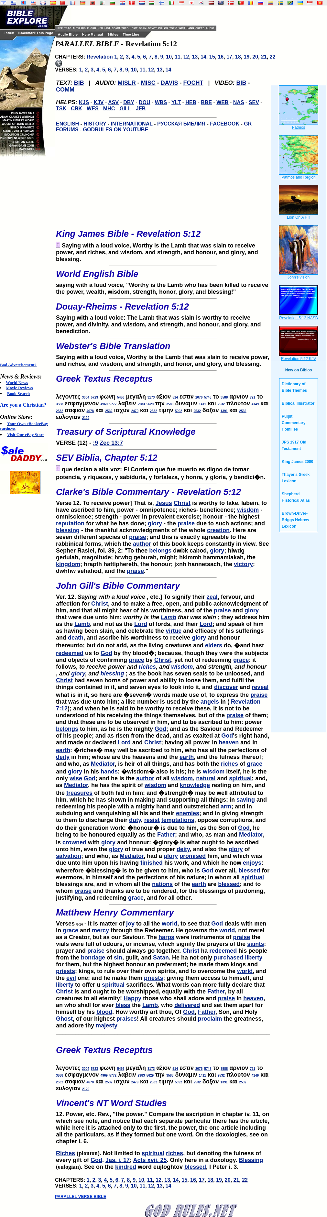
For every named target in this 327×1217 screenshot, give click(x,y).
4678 (90, 411)
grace (136, 660)
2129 (85, 418)
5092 (178, 411)
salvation (68, 856)
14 (203, 57)
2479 (134, 411)
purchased (228, 957)
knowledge (195, 785)
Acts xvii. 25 (150, 1160)
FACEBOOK (224, 123)
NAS (238, 102)
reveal (260, 687)
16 (220, 57)
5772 (112, 404)
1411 (202, 404)
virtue (173, 631)
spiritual (240, 778)
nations (162, 884)
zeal (212, 597)
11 (177, 57)
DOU (144, 102)
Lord (140, 624)
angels (210, 701)
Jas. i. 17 (117, 1160)
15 (212, 57)
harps (166, 937)
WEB (222, 102)
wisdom (248, 510)
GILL (125, 108)
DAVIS (169, 83)
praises (126, 1018)
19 (247, 57)
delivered (187, 1005)
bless (122, 1005)
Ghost (64, 1018)
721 (252, 397)
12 (186, 57)
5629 (150, 404)
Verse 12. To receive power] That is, (163, 495)
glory (155, 523)
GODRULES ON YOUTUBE (115, 129)
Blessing (251, 1160)
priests (65, 971)
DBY (128, 102)
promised (193, 856)
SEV (254, 102)
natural (205, 778)
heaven (229, 742)
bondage (93, 957)
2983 (141, 404)
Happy (132, 998)
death (75, 637)
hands (109, 771)
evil (71, 978)
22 (273, 57)
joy (130, 923)
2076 (198, 397)
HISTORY (94, 123)
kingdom (68, 564)
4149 (255, 404)
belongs (160, 550)
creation (218, 530)
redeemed (69, 653)
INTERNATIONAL (132, 123)
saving (245, 799)
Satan (161, 957)
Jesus (164, 503)
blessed (249, 870)
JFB (141, 108)
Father (166, 834)
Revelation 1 (102, 57)
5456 (120, 397)
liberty (253, 957)
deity (63, 757)
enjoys (252, 863)
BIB (79, 83)
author (142, 544)
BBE (206, 102)
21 (264, 57)
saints (255, 944)
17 (229, 57)
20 (255, 57)
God (106, 653)
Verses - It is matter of (163, 915)
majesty (106, 1025)
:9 (95, 443)
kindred (125, 1167)
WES (92, 108)
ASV (113, 102)
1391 (224, 411)
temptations (177, 820)
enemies (187, 813)
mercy (100, 930)
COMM (65, 89)
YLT (176, 102)
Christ (182, 503)
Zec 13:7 (111, 443)
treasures (79, 793)
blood (104, 1012)
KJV (98, 102)
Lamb (168, 617)
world (169, 923)
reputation (70, 523)
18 (238, 57)
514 (175, 397)
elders (213, 645)
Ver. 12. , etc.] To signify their (163, 588)
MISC (148, 83)
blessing (68, 530)
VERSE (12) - (163, 434)
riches (147, 666)
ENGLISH (67, 123)
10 (169, 57)
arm (226, 806)
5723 (94, 397)
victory (243, 564)
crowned (74, 842)
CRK (76, 108)
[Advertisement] (26, 259)
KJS (84, 102)
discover (226, 687)
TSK (61, 108)
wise (76, 778)
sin (118, 957)
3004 (85, 397)
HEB (190, 102)
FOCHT (193, 83)
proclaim (210, 1018)
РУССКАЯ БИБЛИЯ (181, 123)
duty (135, 820)
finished (151, 863)
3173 (151, 397)
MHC (109, 108)
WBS (161, 102)
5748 (207, 397)
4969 (104, 404)
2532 (221, 404)
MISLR (127, 83)
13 (195, 57)
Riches (65, 1153)
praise (186, 523)
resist (152, 820)
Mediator (103, 764)
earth (63, 750)
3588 (224, 397)
